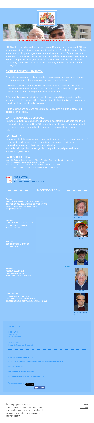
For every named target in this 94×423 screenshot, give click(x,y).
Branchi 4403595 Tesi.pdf (24, 179)
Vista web (84, 407)
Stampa (11, 405)
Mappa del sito (23, 405)
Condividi (39, 388)
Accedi (85, 405)
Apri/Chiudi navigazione (47, 4)
